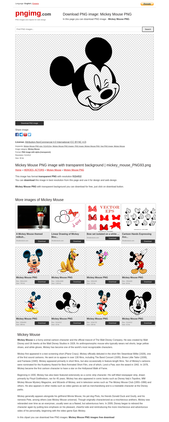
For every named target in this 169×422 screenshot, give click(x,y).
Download (42, 241)
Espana (36, 3)
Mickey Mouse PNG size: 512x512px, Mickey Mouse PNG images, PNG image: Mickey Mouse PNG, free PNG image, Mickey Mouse (74, 146)
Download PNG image (29, 123)
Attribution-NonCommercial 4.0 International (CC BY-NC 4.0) (55, 142)
